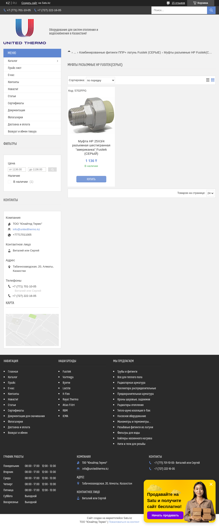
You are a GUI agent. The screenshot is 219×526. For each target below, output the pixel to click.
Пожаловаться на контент (124, 521)
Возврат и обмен (18, 433)
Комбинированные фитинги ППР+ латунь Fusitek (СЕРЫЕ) (120, 52)
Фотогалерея (15, 117)
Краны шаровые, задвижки (133, 399)
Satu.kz (127, 518)
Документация (16, 110)
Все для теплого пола (129, 377)
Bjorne (66, 383)
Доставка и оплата (19, 124)
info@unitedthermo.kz (26, 229)
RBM (65, 410)
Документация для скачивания (26, 416)
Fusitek (67, 371)
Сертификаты (16, 103)
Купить (91, 179)
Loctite (66, 388)
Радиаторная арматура (131, 383)
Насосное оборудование (131, 416)
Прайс (11, 383)
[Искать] (211, 10)
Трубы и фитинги (127, 371)
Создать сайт (29, 2)
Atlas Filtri (69, 405)
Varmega (68, 377)
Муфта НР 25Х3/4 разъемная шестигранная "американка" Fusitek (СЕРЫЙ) (91, 147)
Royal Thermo (70, 399)
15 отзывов (178, 2)
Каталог (12, 61)
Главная (13, 371)
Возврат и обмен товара (22, 131)
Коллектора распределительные (136, 388)
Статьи (12, 96)
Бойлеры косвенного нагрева (134, 438)
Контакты (13, 82)
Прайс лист (14, 68)
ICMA (65, 416)
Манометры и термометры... (134, 421)
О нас (11, 75)
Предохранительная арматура (135, 394)
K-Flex (66, 394)
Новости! (13, 89)
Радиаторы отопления (130, 405)
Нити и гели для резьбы (131, 444)
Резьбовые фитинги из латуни (135, 427)
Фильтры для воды (128, 433)
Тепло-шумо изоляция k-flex (133, 410)
